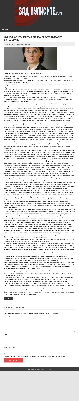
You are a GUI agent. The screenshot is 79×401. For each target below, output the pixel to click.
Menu (6, 29)
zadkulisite (20, 44)
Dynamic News (47, 369)
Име (6, 334)
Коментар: (7, 316)
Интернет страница (10, 347)
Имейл (6, 340)
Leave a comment (29, 44)
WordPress (37, 369)
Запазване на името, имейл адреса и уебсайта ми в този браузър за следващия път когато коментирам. (36, 356)
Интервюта (8, 298)
